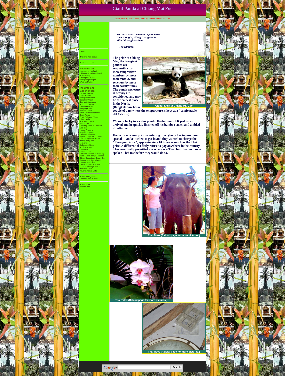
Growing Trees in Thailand (91, 126)
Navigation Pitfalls (87, 98)
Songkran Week (86, 100)
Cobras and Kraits (87, 134)
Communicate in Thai (89, 179)
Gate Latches (85, 151)
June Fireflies (85, 123)
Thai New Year (86, 147)
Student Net (85, 186)
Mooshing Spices (87, 132)
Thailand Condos (87, 62)
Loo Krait (83, 128)
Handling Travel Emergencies (152, 18)
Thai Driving (85, 75)
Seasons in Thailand (88, 71)
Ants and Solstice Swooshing (92, 154)
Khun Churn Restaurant (90, 113)
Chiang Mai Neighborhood (91, 73)
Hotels (124, 18)
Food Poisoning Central (89, 166)
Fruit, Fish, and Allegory (90, 117)
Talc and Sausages (88, 102)
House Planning (86, 130)
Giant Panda (85, 115)
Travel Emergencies (88, 176)
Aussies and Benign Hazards (92, 156)
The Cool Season (87, 104)
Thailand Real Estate (88, 57)
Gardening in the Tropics (90, 138)
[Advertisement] (92, 34)
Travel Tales (85, 184)
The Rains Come (87, 121)
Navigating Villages (88, 80)
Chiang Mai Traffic (87, 77)
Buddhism (84, 149)
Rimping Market (86, 106)
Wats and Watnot (87, 82)
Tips (168, 18)
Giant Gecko (85, 119)
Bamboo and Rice (87, 162)
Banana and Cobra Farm (90, 160)
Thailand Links (86, 169)
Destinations (133, 18)
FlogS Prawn (85, 95)
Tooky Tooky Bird (87, 141)
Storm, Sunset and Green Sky (92, 158)
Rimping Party (86, 108)
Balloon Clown (86, 110)
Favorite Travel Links (88, 171)
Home (117, 18)
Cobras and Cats (87, 145)
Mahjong (83, 143)
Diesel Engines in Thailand (91, 164)
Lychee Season (86, 93)
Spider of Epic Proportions (91, 136)
